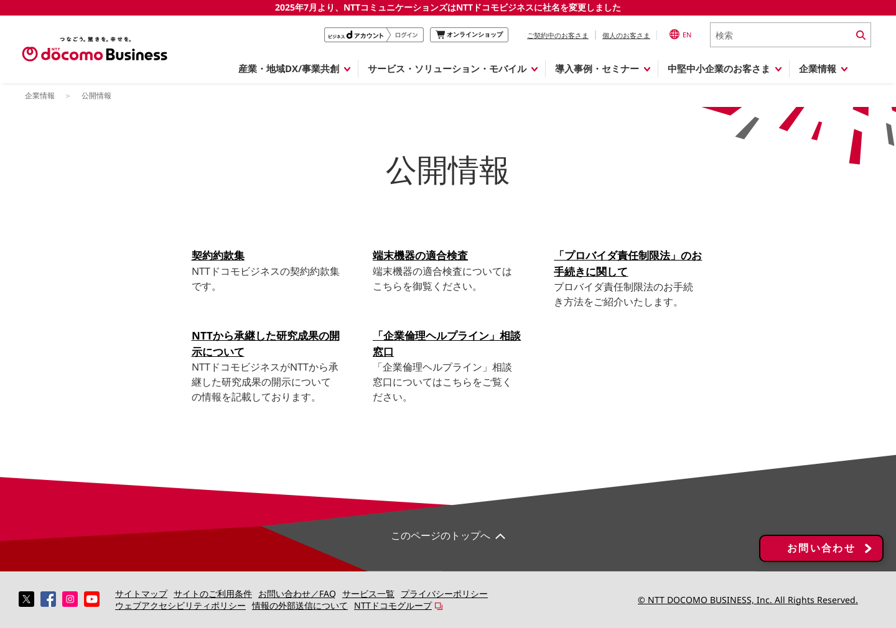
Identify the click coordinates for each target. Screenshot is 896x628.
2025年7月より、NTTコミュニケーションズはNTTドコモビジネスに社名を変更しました (448, 7)
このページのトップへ (440, 535)
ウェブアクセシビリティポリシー (180, 605)
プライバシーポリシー (444, 593)
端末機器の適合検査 (420, 255)
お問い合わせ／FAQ (297, 593)
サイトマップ (141, 593)
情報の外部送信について (300, 605)
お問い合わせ (821, 548)
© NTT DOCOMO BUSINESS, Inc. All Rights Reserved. (748, 600)
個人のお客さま (626, 35)
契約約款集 (218, 255)
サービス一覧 (368, 593)
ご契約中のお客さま (558, 35)
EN (680, 34)
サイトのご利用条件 (213, 593)
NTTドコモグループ (393, 605)
